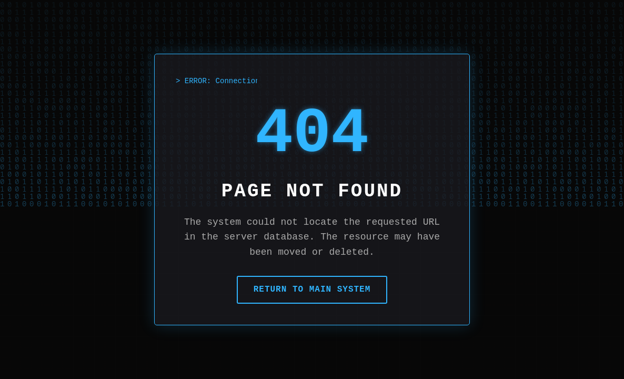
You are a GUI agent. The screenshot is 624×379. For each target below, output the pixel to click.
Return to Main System (312, 289)
